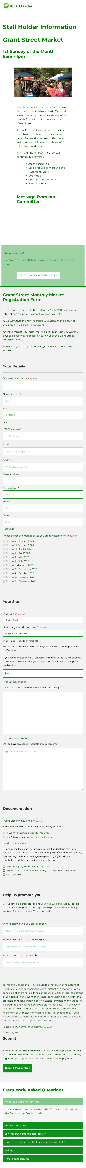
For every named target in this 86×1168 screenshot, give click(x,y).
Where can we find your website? (22, 955)
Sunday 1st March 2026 (18, 549)
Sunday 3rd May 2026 (17, 557)
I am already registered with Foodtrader (27, 866)
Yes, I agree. (12, 1032)
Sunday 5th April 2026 (18, 553)
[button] (38, 275)
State (6, 515)
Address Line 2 (11, 488)
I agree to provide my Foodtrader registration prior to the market (41, 870)
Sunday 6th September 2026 (21, 569)
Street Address (11, 474)
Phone (12, 428)
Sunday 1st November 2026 (20, 577)
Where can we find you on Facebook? (25, 923)
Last (5, 422)
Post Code (8, 528)
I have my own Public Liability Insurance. (28, 832)
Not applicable (14, 874)
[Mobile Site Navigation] (82, 6)
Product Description (15, 681)
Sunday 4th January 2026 (20, 541)
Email (6, 444)
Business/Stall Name (20, 378)
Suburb (7, 501)
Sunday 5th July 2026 (17, 561)
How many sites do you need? (26, 627)
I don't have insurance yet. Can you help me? (30, 837)
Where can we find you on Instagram (24, 939)
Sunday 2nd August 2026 (19, 565)
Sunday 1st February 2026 (20, 545)
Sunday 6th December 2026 (21, 581)
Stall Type (13, 614)
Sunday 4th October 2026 (20, 573)
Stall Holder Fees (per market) (20, 641)
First (5, 408)
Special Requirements (16, 738)
